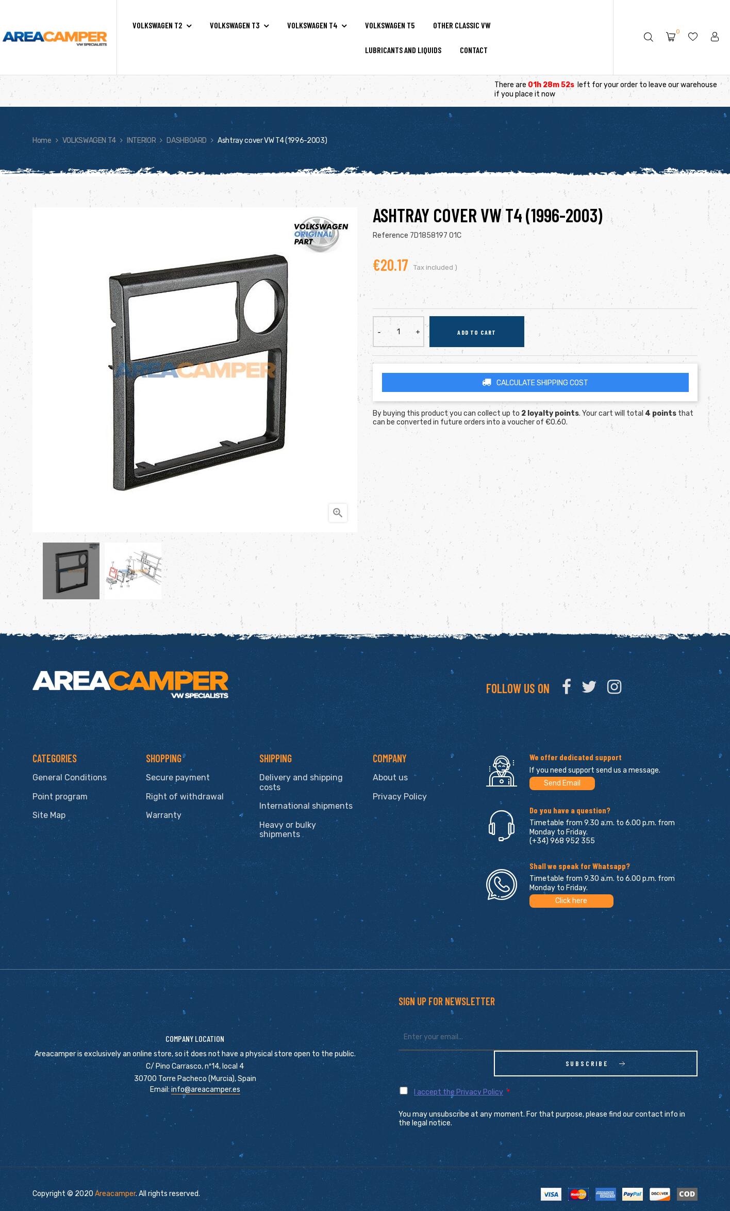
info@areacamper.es (205, 1076)
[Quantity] (398, 331)
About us (390, 777)
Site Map (48, 815)
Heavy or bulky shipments (287, 830)
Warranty (163, 815)
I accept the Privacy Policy (458, 1066)
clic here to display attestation (456, 1203)
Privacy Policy (400, 796)
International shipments (306, 806)
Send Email (562, 783)
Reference (390, 235)
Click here (571, 900)
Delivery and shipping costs (301, 782)
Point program (60, 796)
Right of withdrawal (185, 796)
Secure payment (178, 777)
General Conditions (69, 777)
